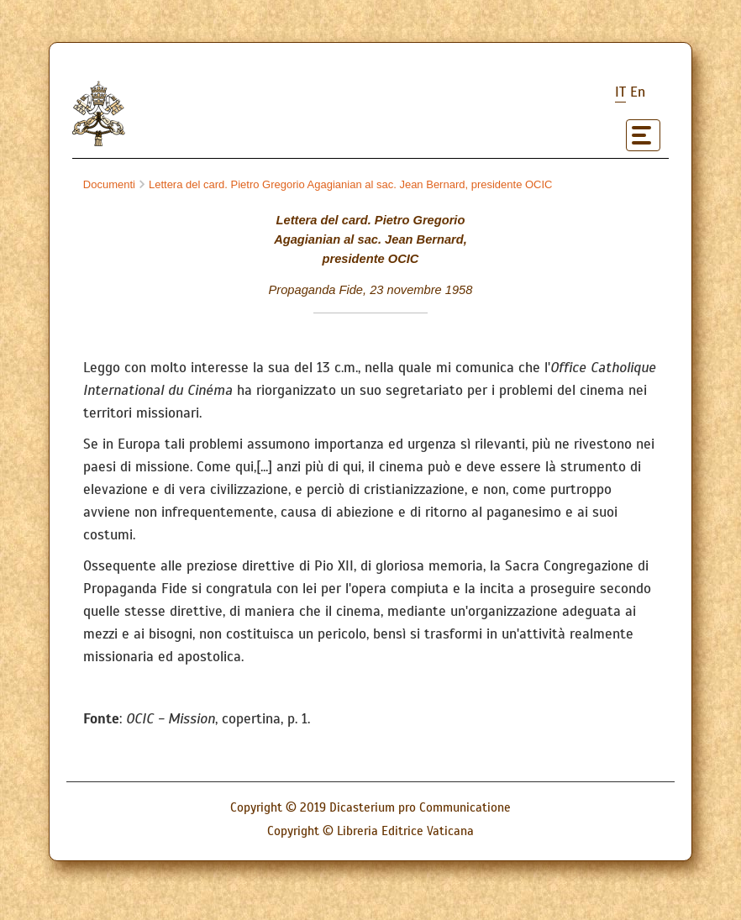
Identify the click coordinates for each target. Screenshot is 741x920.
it (620, 92)
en (637, 92)
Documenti (109, 184)
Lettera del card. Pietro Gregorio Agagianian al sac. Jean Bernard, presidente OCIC (346, 184)
